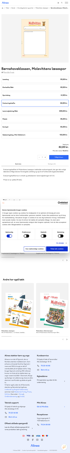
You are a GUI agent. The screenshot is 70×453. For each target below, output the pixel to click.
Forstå (22, 394)
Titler (7, 8)
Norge (21, 391)
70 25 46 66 (45, 363)
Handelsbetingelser (42, 447)
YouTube (37, 437)
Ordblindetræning (11, 394)
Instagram (28, 437)
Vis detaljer (60, 243)
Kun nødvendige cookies (35, 249)
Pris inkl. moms (57, 151)
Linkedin (42, 437)
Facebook (33, 437)
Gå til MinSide (42, 404)
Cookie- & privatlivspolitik (29, 447)
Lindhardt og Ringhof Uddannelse (16, 387)
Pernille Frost (9, 72)
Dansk (13, 8)
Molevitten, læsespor (42, 8)
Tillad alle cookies (57, 249)
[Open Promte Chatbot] (64, 447)
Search (62, 2)
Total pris (66, 144)
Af (2, 72)
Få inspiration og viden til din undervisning (47, 378)
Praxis (29, 389)
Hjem (2, 8)
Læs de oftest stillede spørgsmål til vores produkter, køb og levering (17, 425)
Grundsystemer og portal (25, 8)
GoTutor (7, 391)
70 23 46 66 (13, 410)
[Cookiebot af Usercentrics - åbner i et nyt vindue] (59, 203)
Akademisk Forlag (20, 389)
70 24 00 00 (45, 422)
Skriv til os (45, 367)
